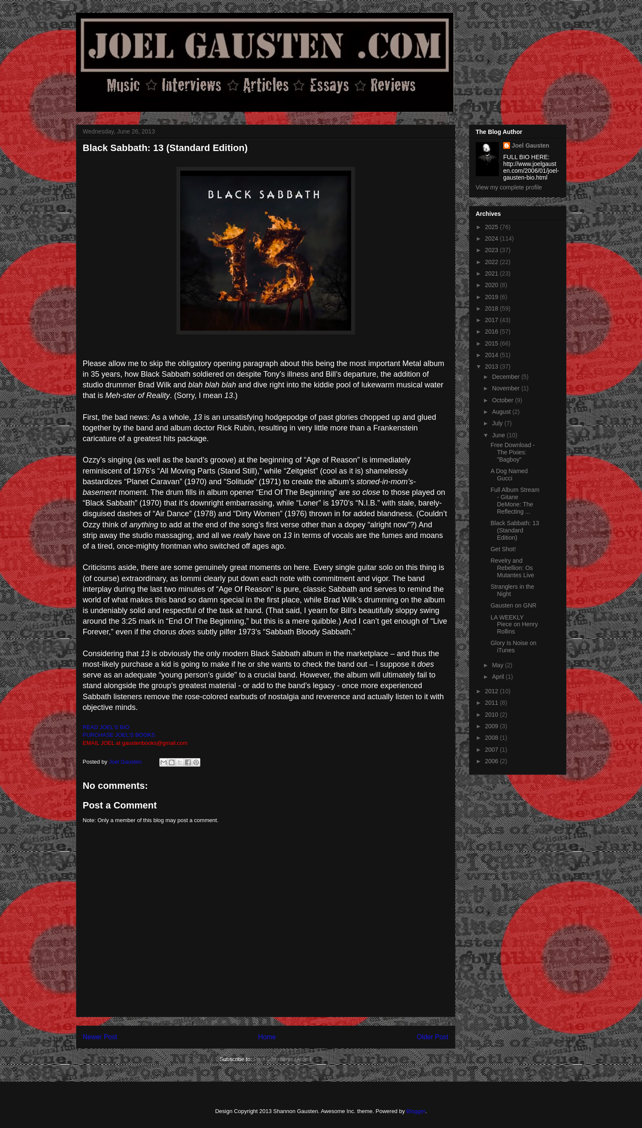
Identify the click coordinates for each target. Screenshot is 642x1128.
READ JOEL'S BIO (106, 727)
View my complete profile (509, 187)
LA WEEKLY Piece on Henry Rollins (514, 624)
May (498, 665)
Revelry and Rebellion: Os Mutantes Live (512, 568)
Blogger (416, 1111)
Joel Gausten (530, 145)
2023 (492, 250)
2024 (492, 238)
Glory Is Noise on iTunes (513, 647)
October (503, 400)
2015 (492, 343)
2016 (492, 331)
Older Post (433, 1037)
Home (267, 1037)
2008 (492, 737)
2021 (492, 273)
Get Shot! (503, 549)
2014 (492, 355)
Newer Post (100, 1037)
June (499, 435)
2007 (492, 749)
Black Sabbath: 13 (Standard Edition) (514, 530)
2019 (492, 297)
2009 (492, 726)
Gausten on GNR (513, 605)
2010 (492, 714)
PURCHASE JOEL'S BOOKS (119, 735)
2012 (492, 691)
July (498, 423)
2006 (492, 761)
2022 (492, 262)
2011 (492, 702)
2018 (492, 308)
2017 (492, 320)
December (506, 376)
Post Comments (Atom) (282, 1059)
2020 (492, 285)
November (506, 388)
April (499, 676)
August (502, 411)
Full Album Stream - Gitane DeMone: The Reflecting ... (514, 500)
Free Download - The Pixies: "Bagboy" (512, 452)
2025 (492, 227)
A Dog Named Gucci (509, 475)
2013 (492, 366)
